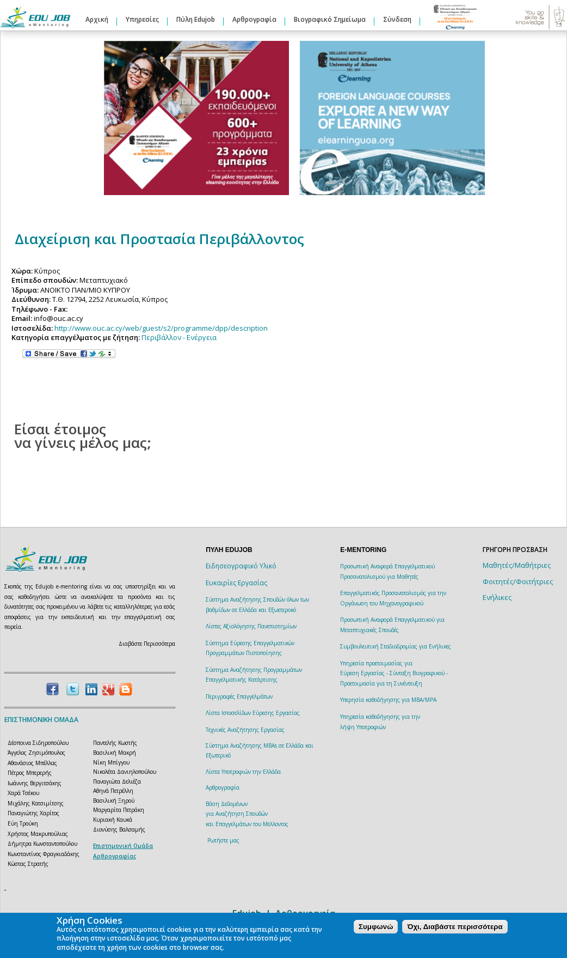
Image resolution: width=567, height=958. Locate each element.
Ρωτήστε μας (223, 840)
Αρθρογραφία (254, 19)
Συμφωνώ (376, 927)
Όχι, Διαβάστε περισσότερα (454, 927)
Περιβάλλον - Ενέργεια (179, 337)
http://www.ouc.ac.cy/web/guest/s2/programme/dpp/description (161, 328)
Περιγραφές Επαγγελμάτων (239, 696)
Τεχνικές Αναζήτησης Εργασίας (245, 729)
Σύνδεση (397, 19)
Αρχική (96, 19)
